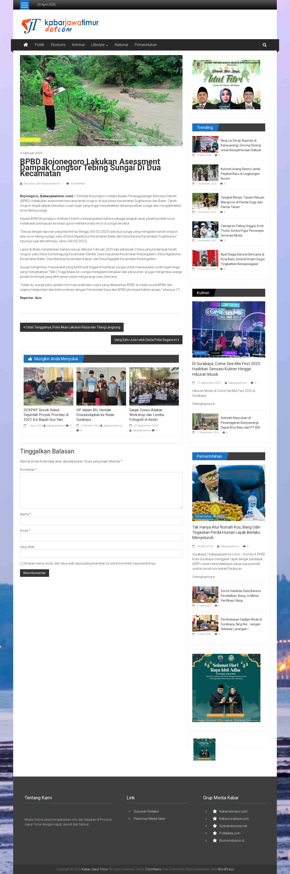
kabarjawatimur (56, 425)
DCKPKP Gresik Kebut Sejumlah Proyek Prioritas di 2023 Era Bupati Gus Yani (46, 415)
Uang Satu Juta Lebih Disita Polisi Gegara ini (145, 340)
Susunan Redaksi (146, 811)
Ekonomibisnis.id (231, 840)
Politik (39, 45)
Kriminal (78, 45)
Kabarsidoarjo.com (233, 811)
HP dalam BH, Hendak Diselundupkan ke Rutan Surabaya (95, 415)
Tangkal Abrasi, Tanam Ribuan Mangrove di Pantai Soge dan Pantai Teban (242, 202)
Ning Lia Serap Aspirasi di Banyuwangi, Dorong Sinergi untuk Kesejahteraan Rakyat (241, 145)
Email (25, 530)
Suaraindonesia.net (233, 826)
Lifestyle (98, 45)
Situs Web (27, 547)
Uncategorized (30, 139)
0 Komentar (75, 183)
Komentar (28, 469)
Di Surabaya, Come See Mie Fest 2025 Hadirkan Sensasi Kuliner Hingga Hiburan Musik (226, 369)
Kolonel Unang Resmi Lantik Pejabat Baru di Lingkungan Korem (240, 173)
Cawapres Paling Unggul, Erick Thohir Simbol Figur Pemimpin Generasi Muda (242, 230)
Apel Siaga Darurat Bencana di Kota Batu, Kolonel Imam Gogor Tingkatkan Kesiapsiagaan (243, 259)
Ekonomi (58, 45)
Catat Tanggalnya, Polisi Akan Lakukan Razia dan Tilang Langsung (73, 327)
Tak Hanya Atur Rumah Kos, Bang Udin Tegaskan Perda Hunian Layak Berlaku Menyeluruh (226, 532)
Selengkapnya (203, 404)
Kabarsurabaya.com (234, 818)
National (121, 45)
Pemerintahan (146, 45)
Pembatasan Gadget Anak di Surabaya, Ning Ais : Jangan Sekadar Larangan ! (241, 624)
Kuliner (215, 353)
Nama (25, 514)
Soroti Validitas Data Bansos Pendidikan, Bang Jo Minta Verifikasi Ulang (241, 595)
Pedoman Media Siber (149, 818)
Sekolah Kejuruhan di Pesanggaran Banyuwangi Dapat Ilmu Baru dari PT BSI (240, 422)
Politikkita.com (229, 833)
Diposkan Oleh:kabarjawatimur (41, 183)
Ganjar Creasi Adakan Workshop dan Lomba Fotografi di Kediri (146, 415)
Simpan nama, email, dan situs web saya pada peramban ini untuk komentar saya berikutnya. (90, 563)
